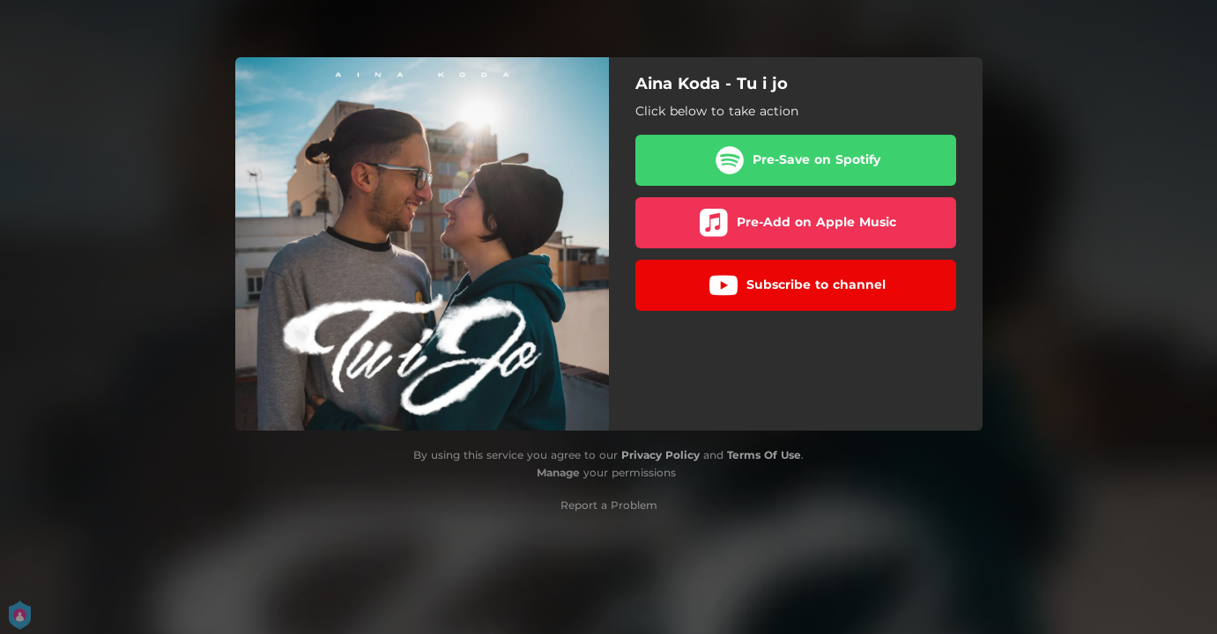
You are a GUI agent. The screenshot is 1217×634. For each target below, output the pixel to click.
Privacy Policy (660, 454)
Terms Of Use (764, 454)
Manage (558, 472)
